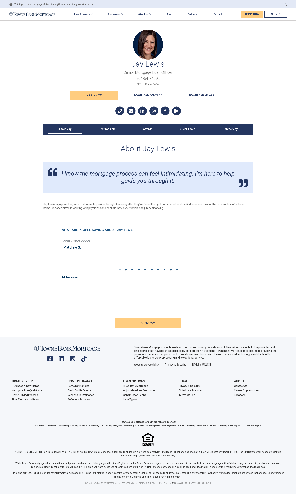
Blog (168, 14)
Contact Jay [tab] (230, 129)
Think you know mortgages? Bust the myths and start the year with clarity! (53, 4)
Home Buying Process (25, 394)
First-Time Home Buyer (25, 399)
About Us (143, 14)
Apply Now (251, 14)
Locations (240, 394)
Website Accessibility (146, 364)
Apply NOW (94, 95)
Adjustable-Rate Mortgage (139, 390)
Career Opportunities (246, 390)
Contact (217, 14)
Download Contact (148, 95)
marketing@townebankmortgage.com (246, 467)
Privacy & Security (175, 364)
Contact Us (240, 385)
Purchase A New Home (25, 385)
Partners (192, 14)
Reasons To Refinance (81, 394)
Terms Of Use (187, 394)
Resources (114, 14)
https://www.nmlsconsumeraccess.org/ (154, 455)
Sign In (276, 14)
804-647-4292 (148, 78)
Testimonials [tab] (107, 129)
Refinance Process (79, 399)
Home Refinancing (78, 385)
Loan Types (130, 399)
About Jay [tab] (64, 129)
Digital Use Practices (191, 390)
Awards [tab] (147, 129)
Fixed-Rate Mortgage (135, 385)
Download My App (202, 95)
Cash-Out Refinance (79, 390)
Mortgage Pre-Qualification (28, 390)
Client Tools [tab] (187, 129)
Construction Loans (134, 394)
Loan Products (82, 14)
